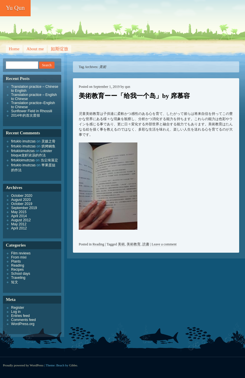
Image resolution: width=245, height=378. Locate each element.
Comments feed (23, 320)
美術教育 (134, 244)
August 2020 (21, 200)
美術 (121, 244)
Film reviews (21, 253)
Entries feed (20, 316)
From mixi (19, 257)
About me (35, 49)
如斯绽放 (59, 49)
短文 (14, 282)
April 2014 (19, 216)
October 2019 (21, 204)
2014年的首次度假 (25, 115)
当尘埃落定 (49, 160)
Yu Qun (15, 7)
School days (20, 274)
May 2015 (19, 212)
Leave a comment (164, 244)
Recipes (17, 270)
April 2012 (19, 228)
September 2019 (24, 208)
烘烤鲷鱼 (48, 146)
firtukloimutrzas (23, 151)
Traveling (18, 278)
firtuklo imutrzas (23, 141)
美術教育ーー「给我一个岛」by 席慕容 (134, 95)
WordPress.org (22, 324)
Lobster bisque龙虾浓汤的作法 (31, 153)
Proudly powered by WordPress (23, 365)
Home (14, 49)
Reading (98, 244)
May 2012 (19, 224)
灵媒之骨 (48, 141)
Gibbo (73, 365)
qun (127, 87)
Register (17, 308)
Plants (16, 261)
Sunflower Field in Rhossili (31, 111)
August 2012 (21, 220)
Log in (16, 312)
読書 (145, 244)
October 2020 (21, 196)
